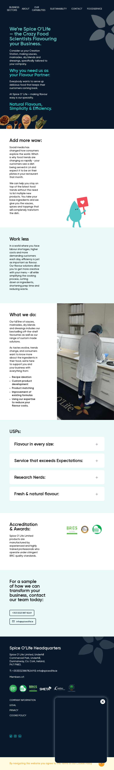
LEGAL (13, 705)
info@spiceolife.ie (22, 621)
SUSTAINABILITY (58, 9)
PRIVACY (14, 710)
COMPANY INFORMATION (23, 700)
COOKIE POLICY (18, 715)
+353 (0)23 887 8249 (22, 613)
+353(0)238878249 (23, 673)
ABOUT (26, 9)
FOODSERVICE (94, 9)
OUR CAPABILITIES (38, 8)
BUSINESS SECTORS (13, 8)
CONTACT (76, 9)
